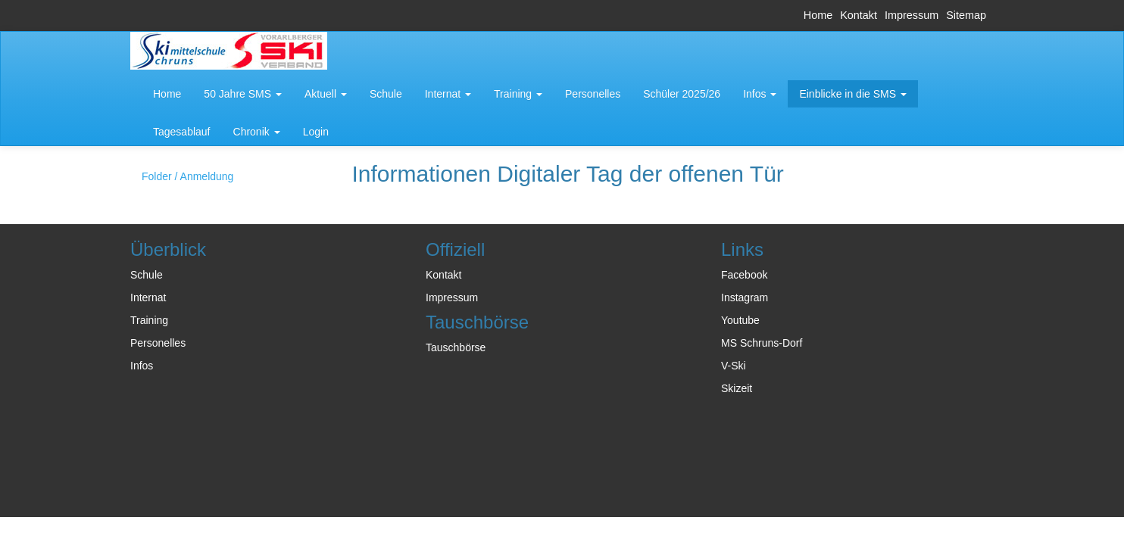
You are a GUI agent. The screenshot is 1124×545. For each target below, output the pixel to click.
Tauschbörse (456, 347)
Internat (148, 297)
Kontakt (858, 15)
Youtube (740, 320)
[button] (242, 93)
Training (149, 320)
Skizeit (736, 388)
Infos (141, 366)
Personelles (158, 343)
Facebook (744, 275)
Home (818, 15)
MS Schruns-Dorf (761, 343)
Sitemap (966, 15)
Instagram (744, 297)
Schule (146, 275)
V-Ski (733, 366)
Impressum (911, 15)
